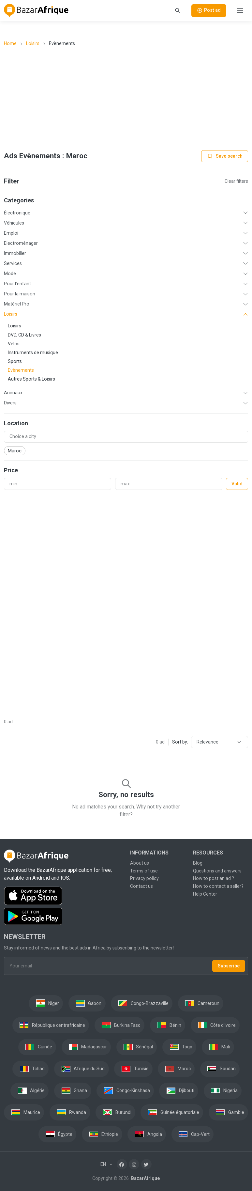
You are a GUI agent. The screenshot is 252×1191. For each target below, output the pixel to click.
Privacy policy (144, 878)
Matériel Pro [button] (16, 303)
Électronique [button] (17, 212)
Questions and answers (217, 870)
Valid (237, 483)
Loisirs (32, 43)
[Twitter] (146, 1164)
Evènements (21, 370)
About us (139, 863)
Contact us (141, 886)
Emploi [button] (11, 233)
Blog (197, 863)
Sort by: (180, 741)
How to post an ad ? (213, 878)
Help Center (205, 894)
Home (10, 43)
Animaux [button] (13, 392)
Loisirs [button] (10, 314)
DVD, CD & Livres (24, 334)
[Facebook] (122, 1164)
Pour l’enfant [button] (17, 283)
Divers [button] (10, 402)
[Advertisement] (126, 99)
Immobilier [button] (15, 253)
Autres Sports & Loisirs (31, 379)
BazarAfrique (145, 1178)
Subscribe (229, 965)
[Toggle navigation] (240, 10)
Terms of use (144, 870)
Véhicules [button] (14, 223)
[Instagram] (134, 1164)
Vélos (14, 343)
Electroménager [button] (21, 243)
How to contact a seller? (218, 886)
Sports (15, 361)
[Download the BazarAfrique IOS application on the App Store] (63, 896)
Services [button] (13, 263)
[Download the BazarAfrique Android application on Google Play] (63, 916)
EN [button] (103, 1164)
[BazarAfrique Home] (36, 10)
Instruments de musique (33, 352)
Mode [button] (10, 273)
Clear (236, 181)
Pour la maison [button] (19, 293)
